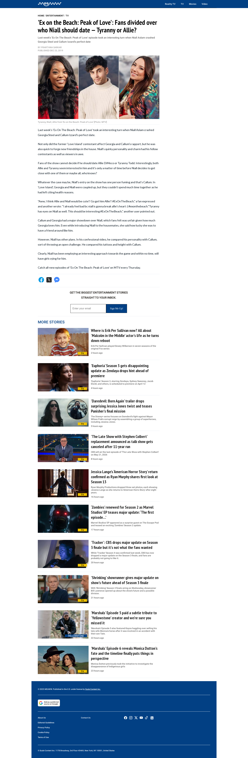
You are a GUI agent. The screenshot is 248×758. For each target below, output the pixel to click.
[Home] (50, 3)
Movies (192, 4)
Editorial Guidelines (46, 723)
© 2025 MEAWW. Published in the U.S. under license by (61, 689)
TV (182, 4)
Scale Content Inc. (93, 689)
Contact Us (85, 718)
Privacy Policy (44, 727)
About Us (42, 718)
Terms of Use (43, 737)
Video (205, 4)
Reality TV (170, 4)
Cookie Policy (43, 732)
